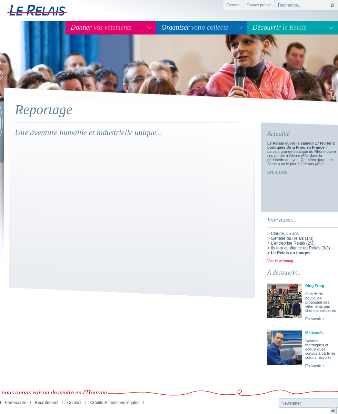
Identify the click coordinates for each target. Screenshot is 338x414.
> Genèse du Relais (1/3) (290, 238)
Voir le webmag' (280, 261)
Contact (74, 402)
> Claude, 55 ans (283, 233)
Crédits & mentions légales (114, 402)
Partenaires (15, 402)
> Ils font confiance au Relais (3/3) (298, 248)
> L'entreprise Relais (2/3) (291, 243)
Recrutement (47, 402)
